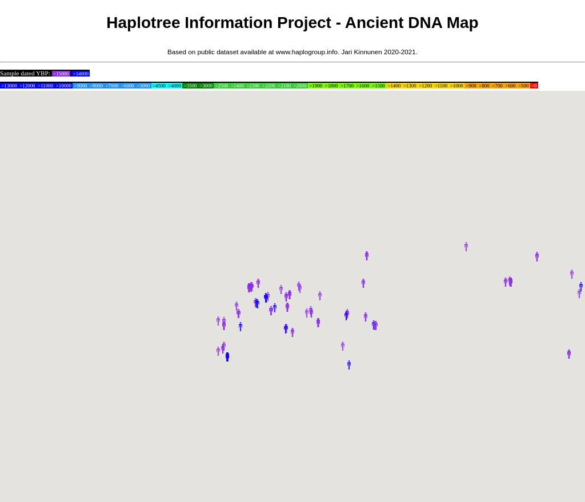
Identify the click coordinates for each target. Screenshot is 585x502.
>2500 (221, 86)
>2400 (237, 86)
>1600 (362, 86)
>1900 (315, 86)
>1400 (394, 86)
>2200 (269, 86)
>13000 (9, 86)
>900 (471, 86)
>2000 (299, 86)
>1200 (425, 86)
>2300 (253, 86)
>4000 (174, 86)
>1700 (347, 86)
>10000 (63, 86)
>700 (497, 86)
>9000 (80, 86)
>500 (523, 86)
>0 (534, 86)
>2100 (284, 86)
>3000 (206, 86)
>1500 (378, 86)
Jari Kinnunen (362, 51)
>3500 (190, 86)
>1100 (440, 86)
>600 (510, 86)
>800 (484, 86)
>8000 (96, 86)
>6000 (127, 86)
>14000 (80, 74)
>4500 (159, 86)
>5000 (143, 86)
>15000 (61, 74)
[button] (218, 321)
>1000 (456, 86)
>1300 (410, 86)
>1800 (331, 86)
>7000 (111, 86)
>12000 (27, 86)
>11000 (46, 86)
